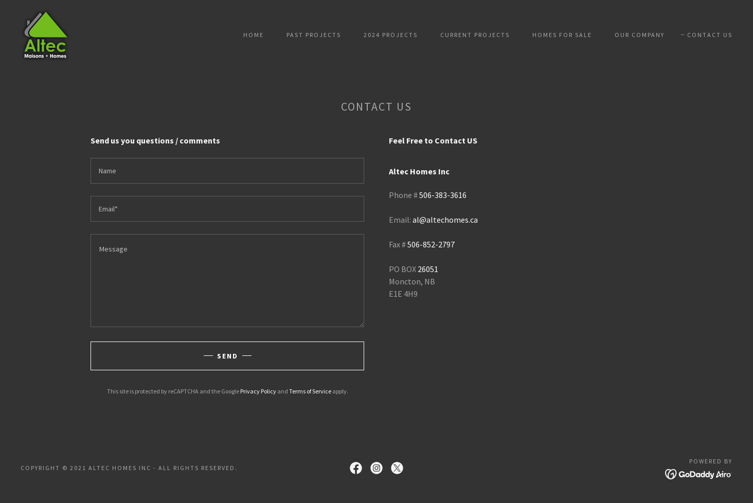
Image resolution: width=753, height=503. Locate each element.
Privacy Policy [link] (258, 391)
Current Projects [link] (475, 35)
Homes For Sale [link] (562, 35)
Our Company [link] (640, 35)
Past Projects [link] (313, 35)
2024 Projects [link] (391, 35)
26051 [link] (428, 269)
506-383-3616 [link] (443, 195)
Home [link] (253, 35)
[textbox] (227, 171)
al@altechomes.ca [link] (445, 219)
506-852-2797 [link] (431, 244)
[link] (46, 34)
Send (227, 356)
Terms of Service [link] (310, 391)
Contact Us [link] (709, 35)
